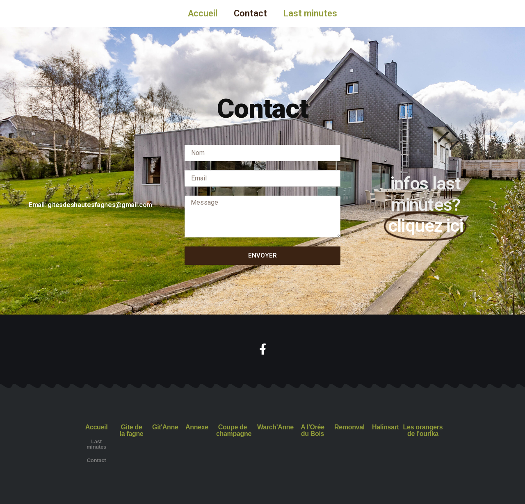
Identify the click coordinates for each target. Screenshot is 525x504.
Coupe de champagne (233, 430)
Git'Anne (165, 427)
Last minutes (310, 13)
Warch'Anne (275, 427)
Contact (250, 13)
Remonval (349, 427)
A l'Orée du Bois (312, 430)
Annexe (196, 427)
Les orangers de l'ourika (423, 430)
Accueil (202, 13)
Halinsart (385, 427)
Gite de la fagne (132, 430)
